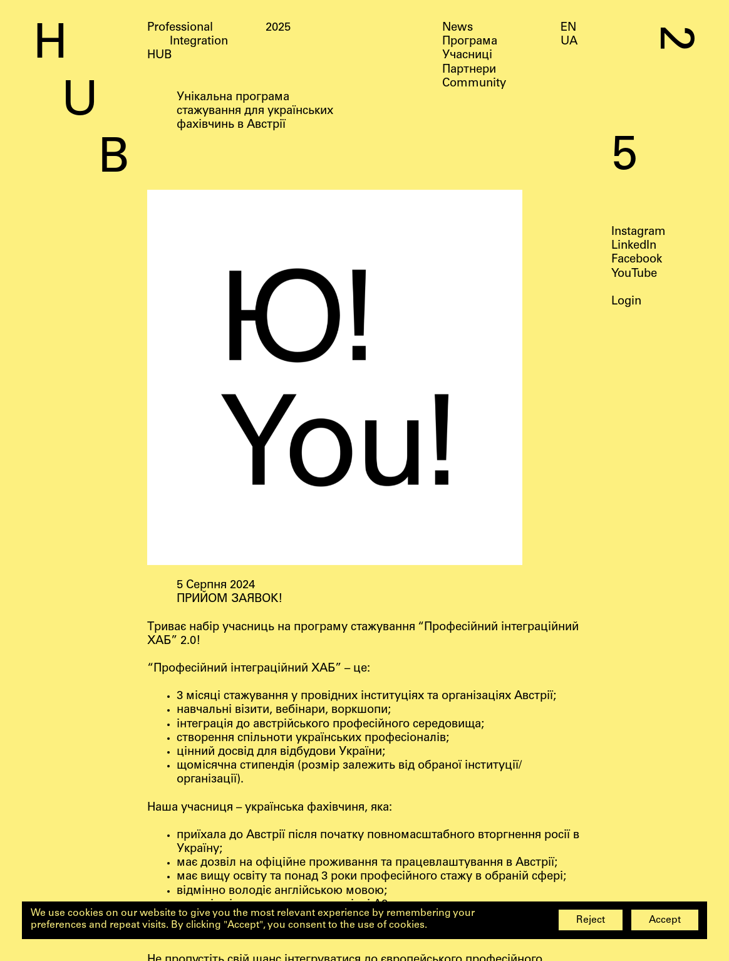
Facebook (636, 260)
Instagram (638, 232)
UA (569, 42)
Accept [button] (665, 920)
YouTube (634, 273)
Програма (469, 42)
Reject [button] (590, 920)
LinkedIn (633, 246)
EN (568, 28)
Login (626, 302)
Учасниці (467, 55)
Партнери (469, 70)
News (457, 28)
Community (474, 84)
